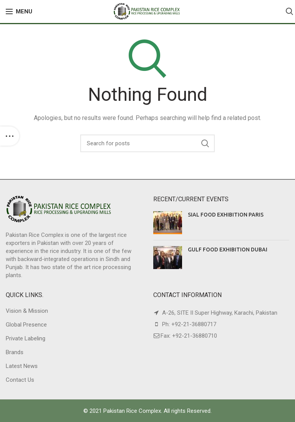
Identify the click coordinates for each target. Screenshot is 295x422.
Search (205, 143)
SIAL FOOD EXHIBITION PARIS (226, 215)
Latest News (22, 366)
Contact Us (20, 379)
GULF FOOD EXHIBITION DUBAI (227, 249)
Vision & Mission (27, 310)
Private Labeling (25, 338)
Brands (14, 352)
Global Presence (26, 324)
